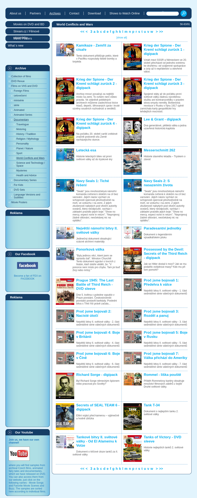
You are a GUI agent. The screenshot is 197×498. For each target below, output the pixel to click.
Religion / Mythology (27, 138)
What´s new (15, 45)
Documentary (21, 119)
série (16, 105)
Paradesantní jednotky (162, 228)
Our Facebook (25, 254)
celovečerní (20, 95)
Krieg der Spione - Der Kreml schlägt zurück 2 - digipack (96, 83)
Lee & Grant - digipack (162, 119)
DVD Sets (19, 189)
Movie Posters (19, 202)
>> (161, 31)
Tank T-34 (152, 405)
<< (82, 31)
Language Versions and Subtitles (27, 196)
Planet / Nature (24, 148)
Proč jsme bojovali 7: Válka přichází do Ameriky (165, 356)
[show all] (121, 37)
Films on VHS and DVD (24, 86)
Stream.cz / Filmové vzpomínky (26, 32)
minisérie (19, 100)
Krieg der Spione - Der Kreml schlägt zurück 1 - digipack (164, 49)
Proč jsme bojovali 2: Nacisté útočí (93, 313)
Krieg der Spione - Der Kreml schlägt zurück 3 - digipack (164, 83)
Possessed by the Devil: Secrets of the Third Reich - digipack (165, 253)
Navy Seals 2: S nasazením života (158, 183)
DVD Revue (17, 81)
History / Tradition (26, 134)
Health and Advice (26, 175)
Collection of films (21, 76)
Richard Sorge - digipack (97, 375)
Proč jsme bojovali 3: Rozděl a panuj (161, 313)
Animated (19, 110)
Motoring (21, 129)
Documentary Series (25, 180)
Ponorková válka (90, 249)
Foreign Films (21, 90)
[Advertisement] (27, 232)
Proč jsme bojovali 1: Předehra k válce (161, 282)
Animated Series (23, 114)
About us (15, 13)
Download (94, 13)
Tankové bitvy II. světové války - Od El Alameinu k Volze (96, 441)
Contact (74, 13)
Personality (22, 143)
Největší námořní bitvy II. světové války (97, 230)
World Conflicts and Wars (30, 158)
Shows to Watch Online (124, 13)
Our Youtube (24, 432)
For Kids (18, 185)
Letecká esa (86, 150)
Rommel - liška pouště (162, 375)
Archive (20, 68)
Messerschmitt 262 (159, 150)
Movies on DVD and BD (28, 24)
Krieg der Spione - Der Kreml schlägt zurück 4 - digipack (96, 123)
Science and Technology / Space (30, 164)
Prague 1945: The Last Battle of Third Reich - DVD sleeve (95, 284)
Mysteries (21, 170)
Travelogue (22, 124)
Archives (55, 13)
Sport (19, 153)
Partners (35, 13)
